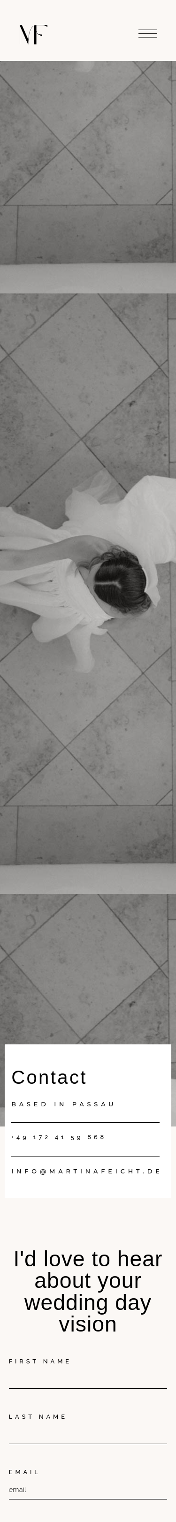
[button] (148, 32)
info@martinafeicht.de (87, 1171)
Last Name (38, 1416)
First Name (40, 1361)
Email (25, 1472)
